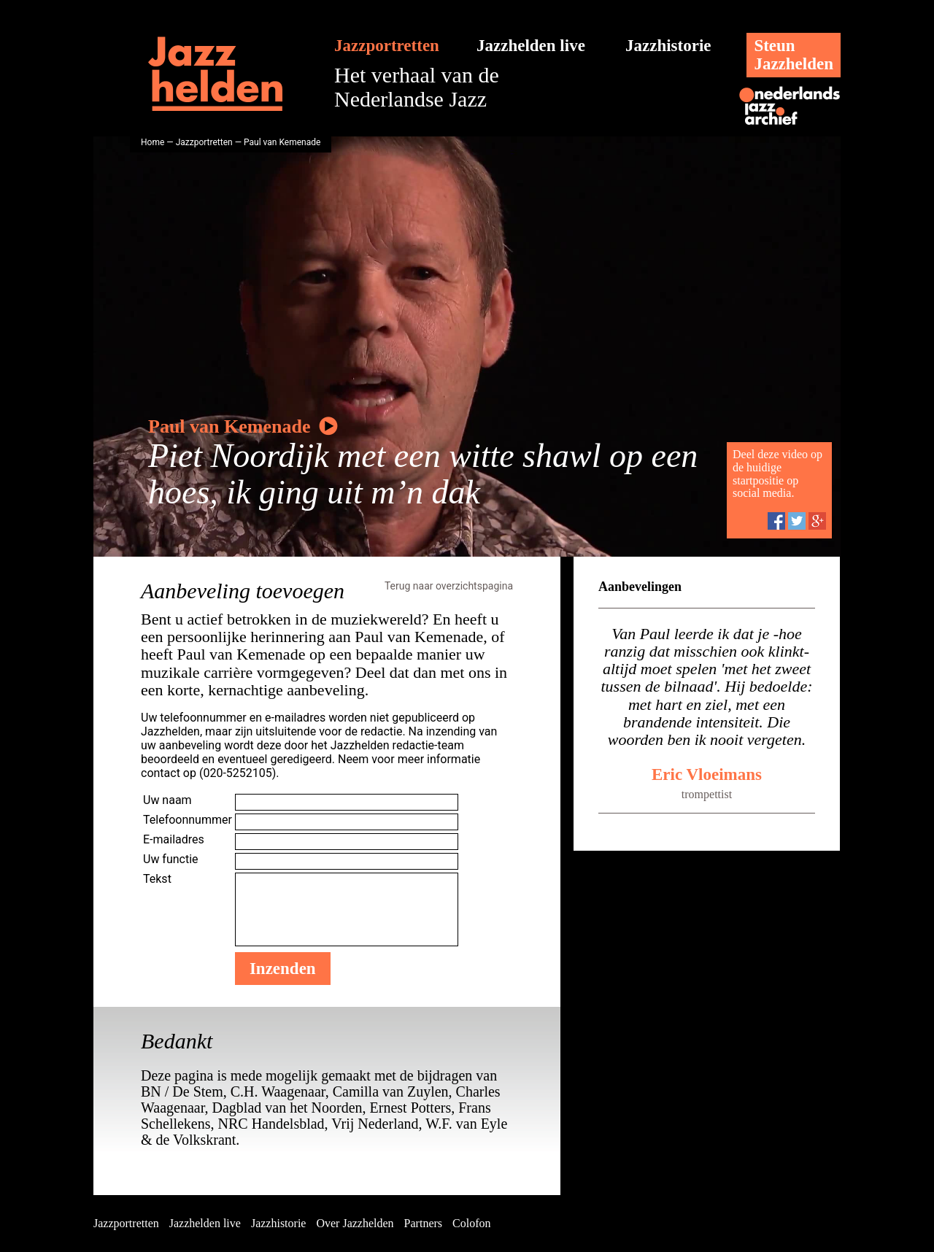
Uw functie (170, 859)
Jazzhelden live (530, 45)
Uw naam (167, 800)
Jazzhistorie (668, 45)
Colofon (471, 1223)
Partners (423, 1223)
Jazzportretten (386, 45)
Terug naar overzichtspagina (449, 586)
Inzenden (283, 968)
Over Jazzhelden (354, 1223)
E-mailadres (173, 839)
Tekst (157, 879)
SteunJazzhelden (793, 54)
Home (152, 142)
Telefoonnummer (187, 820)
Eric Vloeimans (707, 774)
